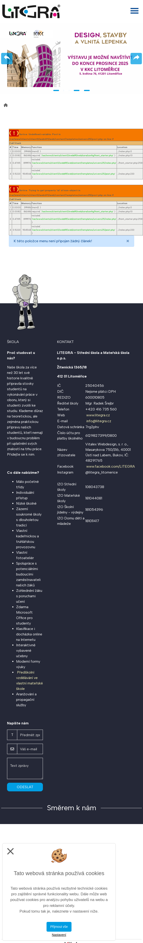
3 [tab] (76, 90)
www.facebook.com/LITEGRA (110, 466)
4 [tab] (87, 90)
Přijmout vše (59, 926)
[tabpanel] (71, 58)
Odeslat (25, 787)
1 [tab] (56, 90)
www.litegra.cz (98, 415)
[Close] (128, 241)
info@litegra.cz (98, 421)
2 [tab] (66, 90)
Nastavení (59, 935)
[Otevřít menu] (134, 11)
